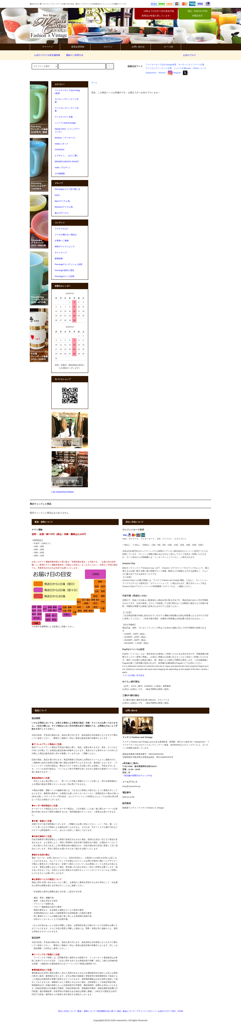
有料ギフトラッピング (65, 247)
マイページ (45, 46)
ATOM (180, 1011)
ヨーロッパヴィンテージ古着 (191, 65)
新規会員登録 (75, 46)
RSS (174, 1011)
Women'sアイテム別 (64, 207)
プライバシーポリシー (146, 1011)
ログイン (105, 46)
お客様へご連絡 (62, 241)
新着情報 (59, 259)
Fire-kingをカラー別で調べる (67, 189)
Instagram (174, 73)
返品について (129, 1011)
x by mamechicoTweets (62, 492)
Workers (162, 73)
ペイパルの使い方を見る (133, 675)
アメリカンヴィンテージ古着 (159, 68)
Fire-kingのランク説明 (64, 276)
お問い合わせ (135, 46)
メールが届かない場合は (66, 235)
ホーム (94, 82)
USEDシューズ (199, 68)
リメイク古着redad (182, 68)
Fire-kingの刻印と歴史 (64, 270)
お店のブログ (189, 55)
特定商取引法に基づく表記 (109, 1011)
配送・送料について (87, 1011)
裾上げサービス (62, 213)
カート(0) (166, 46)
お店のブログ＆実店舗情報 (45, 55)
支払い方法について (67, 1011)
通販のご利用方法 (72, 55)
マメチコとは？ (62, 229)
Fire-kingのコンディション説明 (68, 264)
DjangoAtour (151, 73)
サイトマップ (61, 253)
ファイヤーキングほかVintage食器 (161, 65)
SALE (57, 195)
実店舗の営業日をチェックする (138, 776)
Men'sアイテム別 (62, 201)
